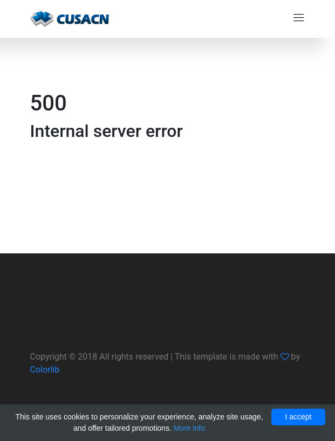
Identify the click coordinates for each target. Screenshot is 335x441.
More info (189, 428)
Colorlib (45, 369)
